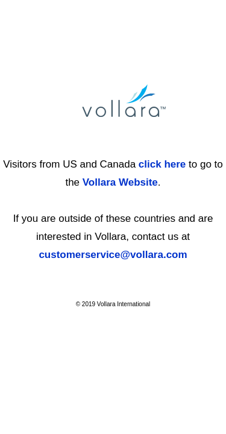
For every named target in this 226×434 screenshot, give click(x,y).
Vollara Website (120, 182)
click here (162, 164)
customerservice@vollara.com (113, 254)
